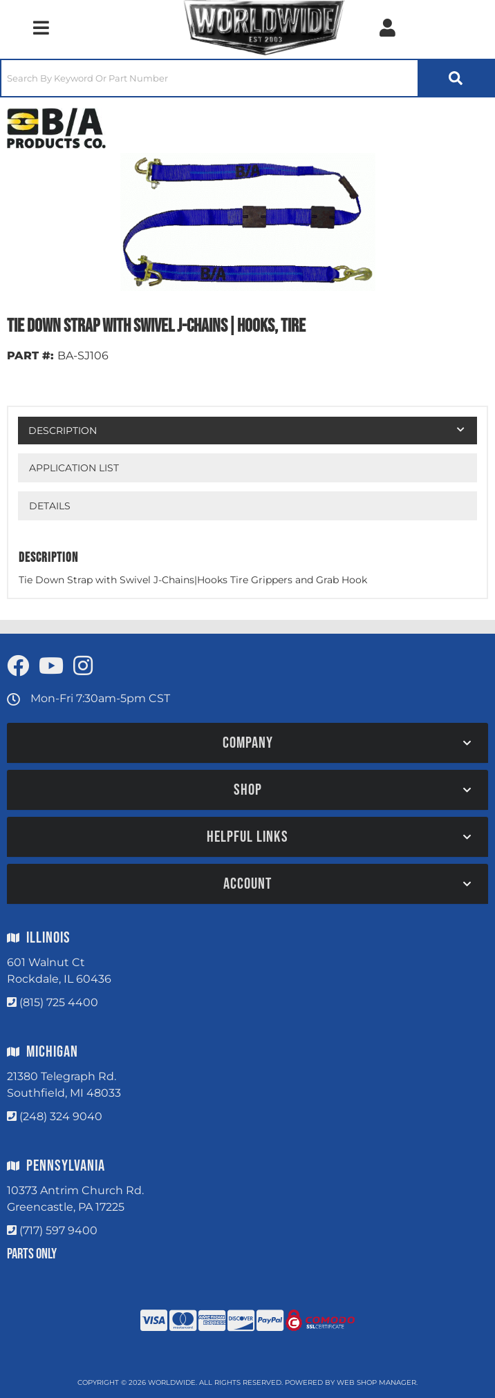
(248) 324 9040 (60, 1116)
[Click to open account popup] (387, 27)
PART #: (30, 355)
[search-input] (209, 78)
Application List (74, 468)
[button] (247, 78)
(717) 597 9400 (58, 1230)
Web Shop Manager (376, 1382)
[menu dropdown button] (41, 27)
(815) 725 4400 (58, 1002)
